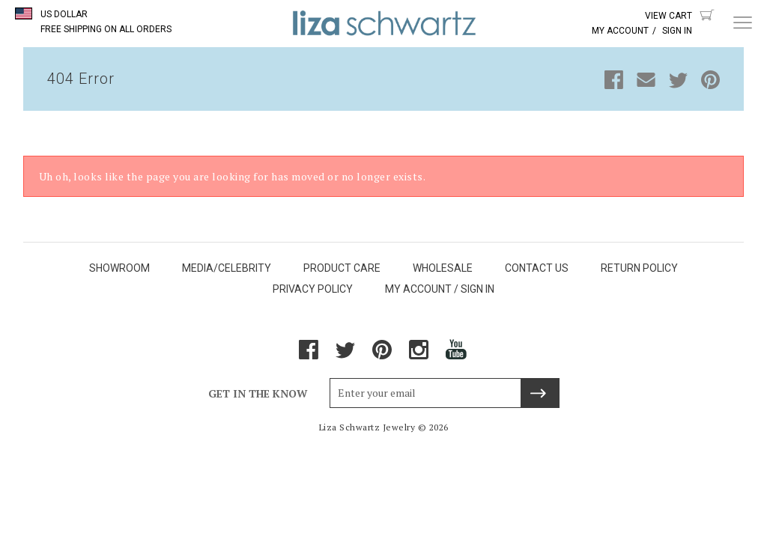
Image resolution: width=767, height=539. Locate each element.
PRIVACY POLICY (313, 289)
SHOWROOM (119, 268)
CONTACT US (537, 268)
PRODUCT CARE (342, 268)
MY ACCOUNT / (421, 289)
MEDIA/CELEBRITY (226, 268)
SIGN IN (477, 289)
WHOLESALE (443, 268)
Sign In (677, 30)
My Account (620, 30)
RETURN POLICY (639, 268)
